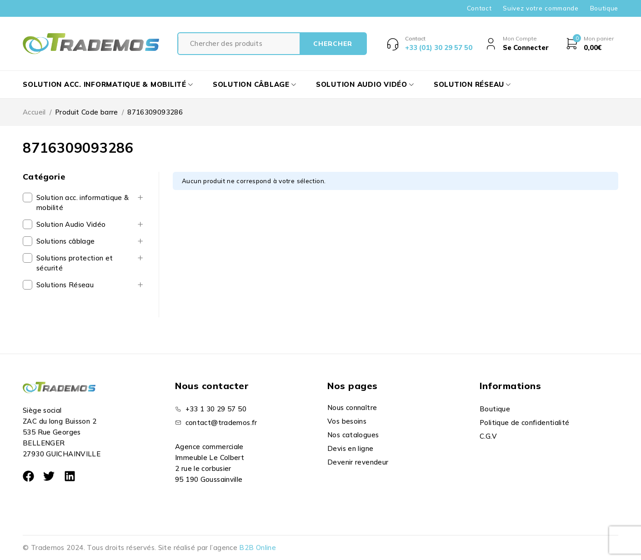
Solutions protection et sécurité (74, 263)
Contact (479, 8)
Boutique (604, 8)
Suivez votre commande (540, 8)
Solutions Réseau (65, 284)
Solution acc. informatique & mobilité (82, 202)
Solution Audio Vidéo (71, 224)
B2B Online (257, 547)
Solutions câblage (65, 241)
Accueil (34, 112)
